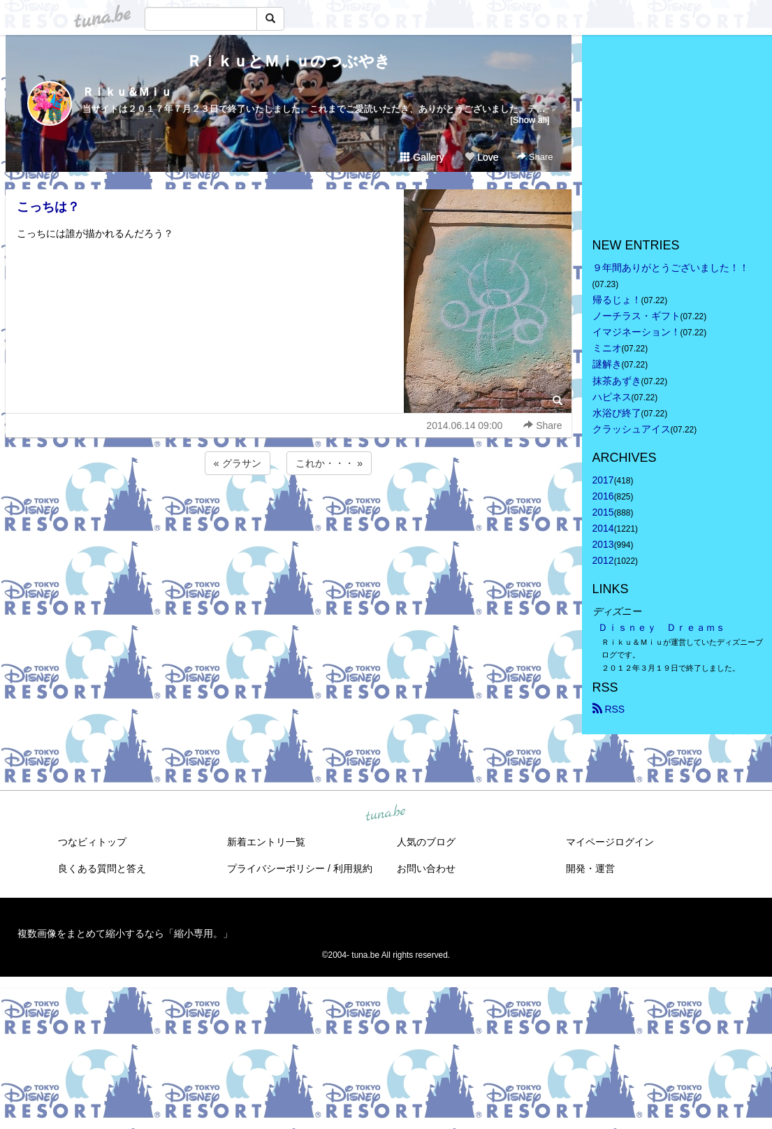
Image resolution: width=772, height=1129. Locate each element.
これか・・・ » (329, 463)
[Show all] (529, 120)
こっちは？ (48, 207)
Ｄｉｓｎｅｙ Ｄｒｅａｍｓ (661, 627)
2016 (603, 496)
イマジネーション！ (636, 331)
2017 (603, 480)
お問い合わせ (426, 868)
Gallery (422, 157)
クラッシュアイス (631, 429)
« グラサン (237, 463)
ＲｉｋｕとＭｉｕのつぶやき (289, 61)
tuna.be (385, 813)
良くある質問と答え (102, 868)
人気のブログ (426, 841)
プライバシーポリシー (276, 868)
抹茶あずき (616, 380)
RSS (608, 709)
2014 (603, 528)
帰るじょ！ (616, 299)
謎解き (607, 364)
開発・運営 (590, 868)
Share (535, 157)
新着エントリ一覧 (266, 841)
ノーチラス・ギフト (636, 315)
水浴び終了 (616, 412)
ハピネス (612, 396)
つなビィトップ (92, 841)
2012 (603, 560)
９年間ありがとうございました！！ (670, 267)
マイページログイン (610, 841)
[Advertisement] (288, 515)
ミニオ (607, 348)
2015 (603, 512)
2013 (603, 544)
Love (481, 157)
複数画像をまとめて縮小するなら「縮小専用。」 (125, 933)
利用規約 (352, 868)
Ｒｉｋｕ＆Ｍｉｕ (127, 92)
